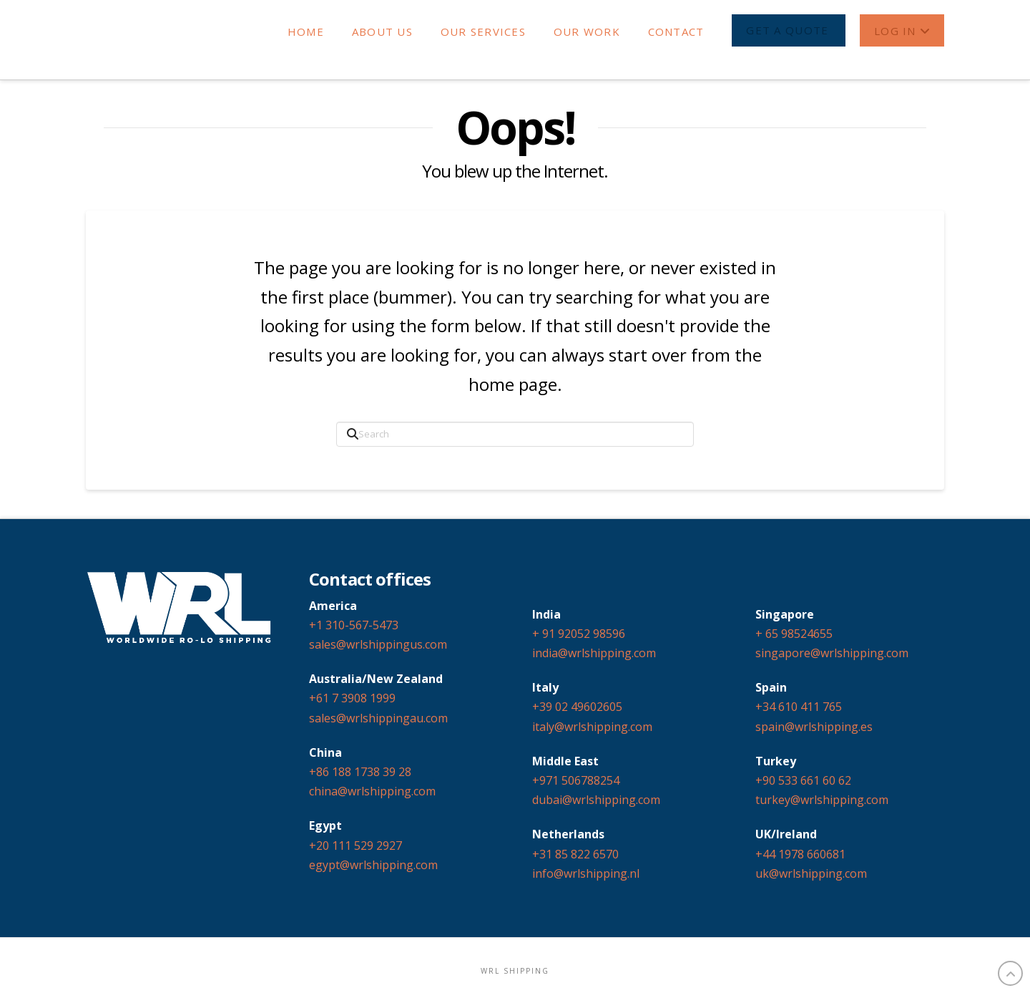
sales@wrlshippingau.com (378, 718)
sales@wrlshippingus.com (378, 644)
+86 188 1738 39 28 (360, 772)
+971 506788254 (575, 780)
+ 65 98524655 (794, 633)
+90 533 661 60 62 (803, 780)
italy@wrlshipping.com (592, 727)
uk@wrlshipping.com (811, 873)
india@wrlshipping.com (594, 653)
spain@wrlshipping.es (814, 727)
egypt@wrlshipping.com (373, 865)
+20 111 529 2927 (355, 845)
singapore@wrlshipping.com (831, 653)
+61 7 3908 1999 (352, 698)
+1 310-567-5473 (353, 625)
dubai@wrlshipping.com (596, 800)
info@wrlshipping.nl (585, 873)
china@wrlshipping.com (372, 791)
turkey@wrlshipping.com (821, 800)
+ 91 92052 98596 (578, 633)
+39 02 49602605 (577, 707)
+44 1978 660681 (800, 854)
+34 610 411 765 (798, 707)
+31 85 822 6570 (575, 854)
